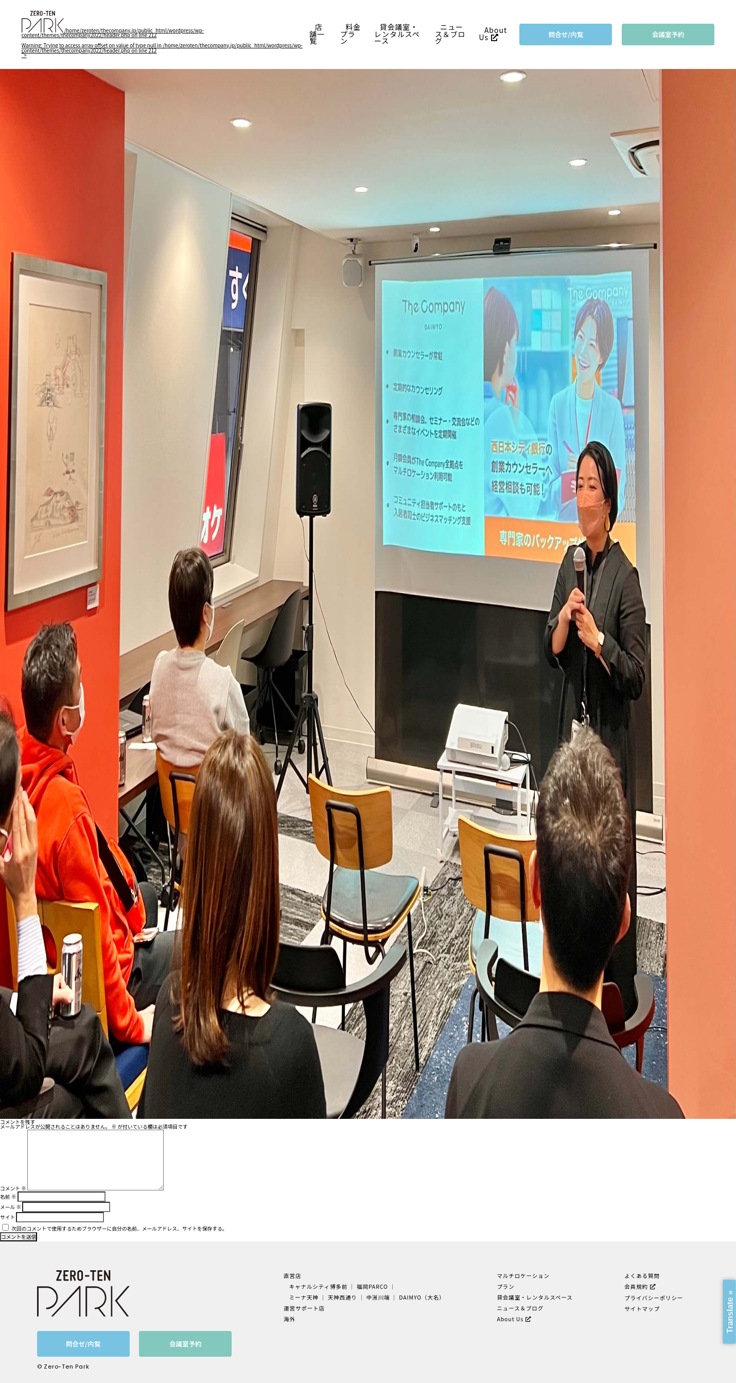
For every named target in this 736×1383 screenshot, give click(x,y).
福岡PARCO (372, 1286)
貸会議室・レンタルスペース (397, 34)
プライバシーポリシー (653, 1298)
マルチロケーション (523, 1276)
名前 (8, 1196)
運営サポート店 (304, 1308)
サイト (7, 1217)
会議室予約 (668, 34)
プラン (505, 1286)
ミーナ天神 (304, 1297)
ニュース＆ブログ (450, 34)
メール (10, 1207)
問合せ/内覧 (566, 34)
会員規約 (636, 1286)
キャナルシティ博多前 (318, 1286)
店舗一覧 (317, 34)
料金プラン (350, 34)
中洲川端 (378, 1297)
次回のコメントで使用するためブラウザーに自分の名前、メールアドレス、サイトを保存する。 (119, 1228)
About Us (493, 34)
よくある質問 (642, 1276)
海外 (289, 1319)
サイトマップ (642, 1308)
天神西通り (342, 1297)
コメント (13, 1188)
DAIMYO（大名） (422, 1297)
